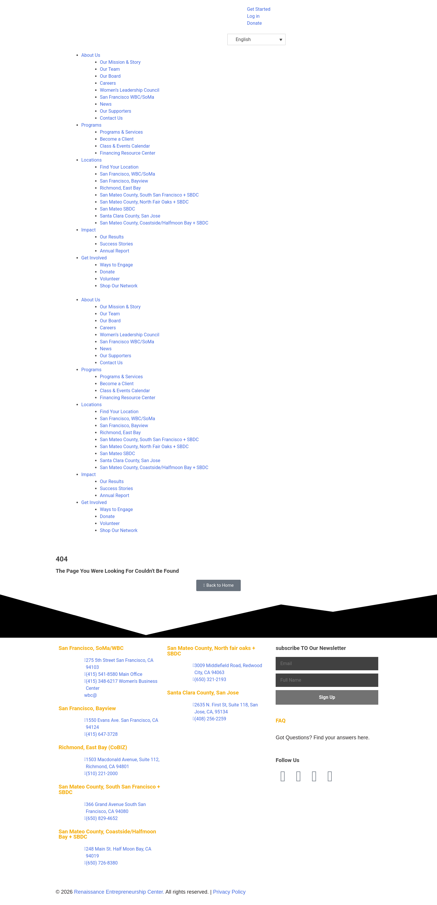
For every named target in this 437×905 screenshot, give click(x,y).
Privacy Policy (229, 892)
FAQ (281, 720)
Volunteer (110, 279)
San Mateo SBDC (117, 209)
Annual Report (114, 251)
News (106, 104)
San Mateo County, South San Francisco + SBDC (149, 195)
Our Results (112, 237)
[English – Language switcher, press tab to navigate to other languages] (256, 39)
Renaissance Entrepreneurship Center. (119, 892)
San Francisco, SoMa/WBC (91, 648)
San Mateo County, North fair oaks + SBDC (211, 651)
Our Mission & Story (120, 62)
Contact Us (111, 118)
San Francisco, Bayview (124, 181)
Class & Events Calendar (125, 146)
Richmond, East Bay (120, 188)
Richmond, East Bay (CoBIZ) (93, 747)
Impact (88, 230)
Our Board (110, 76)
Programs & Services (121, 132)
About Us (90, 55)
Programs (91, 125)
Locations (91, 160)
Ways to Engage (116, 265)
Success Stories (116, 244)
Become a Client (117, 139)
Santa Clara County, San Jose (130, 216)
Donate (107, 272)
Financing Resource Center (128, 153)
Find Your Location (119, 167)
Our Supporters (115, 111)
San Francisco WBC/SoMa (127, 97)
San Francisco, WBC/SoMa (127, 174)
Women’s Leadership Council (129, 90)
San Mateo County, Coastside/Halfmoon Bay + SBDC (154, 223)
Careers (108, 83)
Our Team (110, 69)
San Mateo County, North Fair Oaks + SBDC (144, 202)
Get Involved (94, 258)
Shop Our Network (119, 286)
